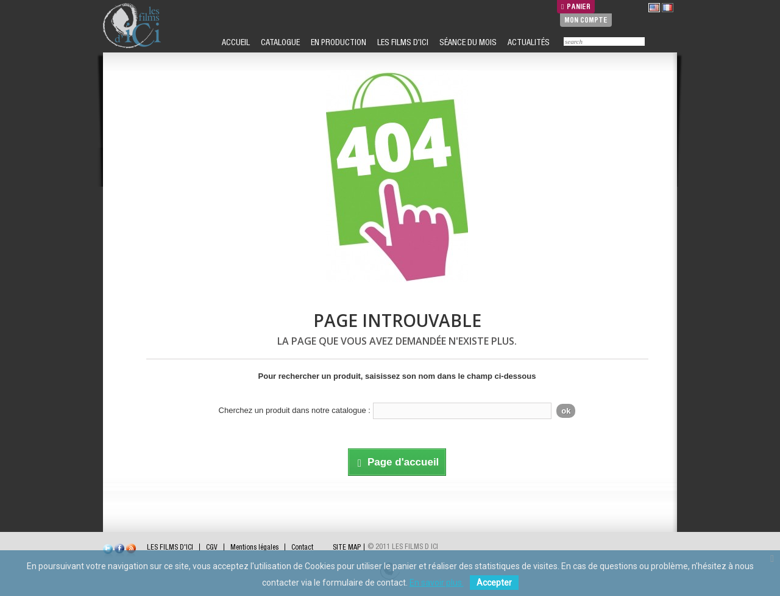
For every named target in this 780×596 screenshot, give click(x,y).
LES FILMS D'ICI (401, 42)
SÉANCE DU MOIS (467, 42)
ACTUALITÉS (528, 42)
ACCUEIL (235, 42)
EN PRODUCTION (337, 42)
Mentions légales (254, 547)
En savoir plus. (437, 582)
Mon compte (586, 19)
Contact (302, 547)
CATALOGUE (279, 42)
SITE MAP (347, 547)
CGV (212, 547)
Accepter (494, 582)
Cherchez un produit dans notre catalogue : (294, 410)
